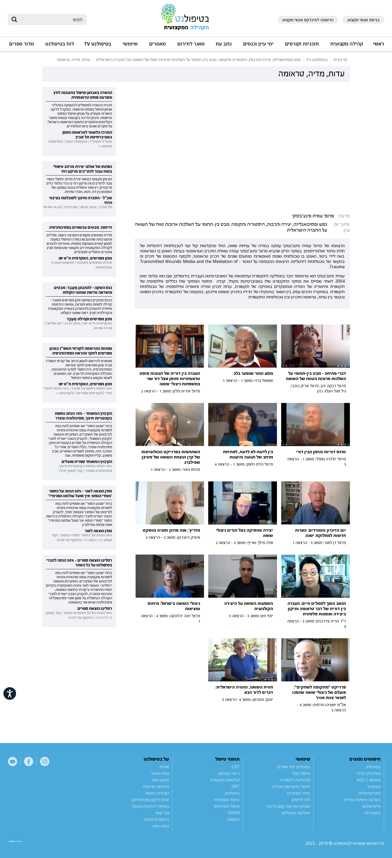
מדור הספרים (298, 793)
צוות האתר (160, 773)
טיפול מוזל (301, 773)
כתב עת (224, 44)
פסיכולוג (373, 766)
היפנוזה (233, 819)
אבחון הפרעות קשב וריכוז (288, 806)
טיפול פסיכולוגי (227, 806)
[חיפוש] (51, 19)
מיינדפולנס (371, 806)
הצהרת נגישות (157, 793)
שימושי (130, 44)
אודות (164, 766)
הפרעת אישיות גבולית (362, 799)
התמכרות (372, 812)
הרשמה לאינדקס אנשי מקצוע (308, 19)
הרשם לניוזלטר (156, 819)
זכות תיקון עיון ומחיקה (150, 799)
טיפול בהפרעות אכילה (291, 786)
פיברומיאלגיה (369, 793)
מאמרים (157, 44)
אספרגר (374, 786)
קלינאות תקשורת (225, 779)
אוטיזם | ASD (369, 779)
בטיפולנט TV (97, 44)
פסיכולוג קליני (368, 773)
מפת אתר (160, 826)
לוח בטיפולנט (59, 44)
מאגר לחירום (191, 44)
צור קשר (162, 812)
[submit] (14, 19)
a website (25, 843)
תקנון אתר (160, 779)
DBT (235, 786)
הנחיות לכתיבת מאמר (150, 806)
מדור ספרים (21, 44)
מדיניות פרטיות (156, 786)
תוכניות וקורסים (302, 44)
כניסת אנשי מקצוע (363, 19)
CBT (236, 766)
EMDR (234, 812)
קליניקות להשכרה (295, 779)
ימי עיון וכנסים (258, 44)
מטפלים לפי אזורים (293, 766)
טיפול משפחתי (227, 799)
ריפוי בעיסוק (229, 773)
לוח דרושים (300, 799)
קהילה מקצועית (346, 44)
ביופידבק (232, 793)
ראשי (378, 44)
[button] (346, 46)
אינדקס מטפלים (296, 812)
